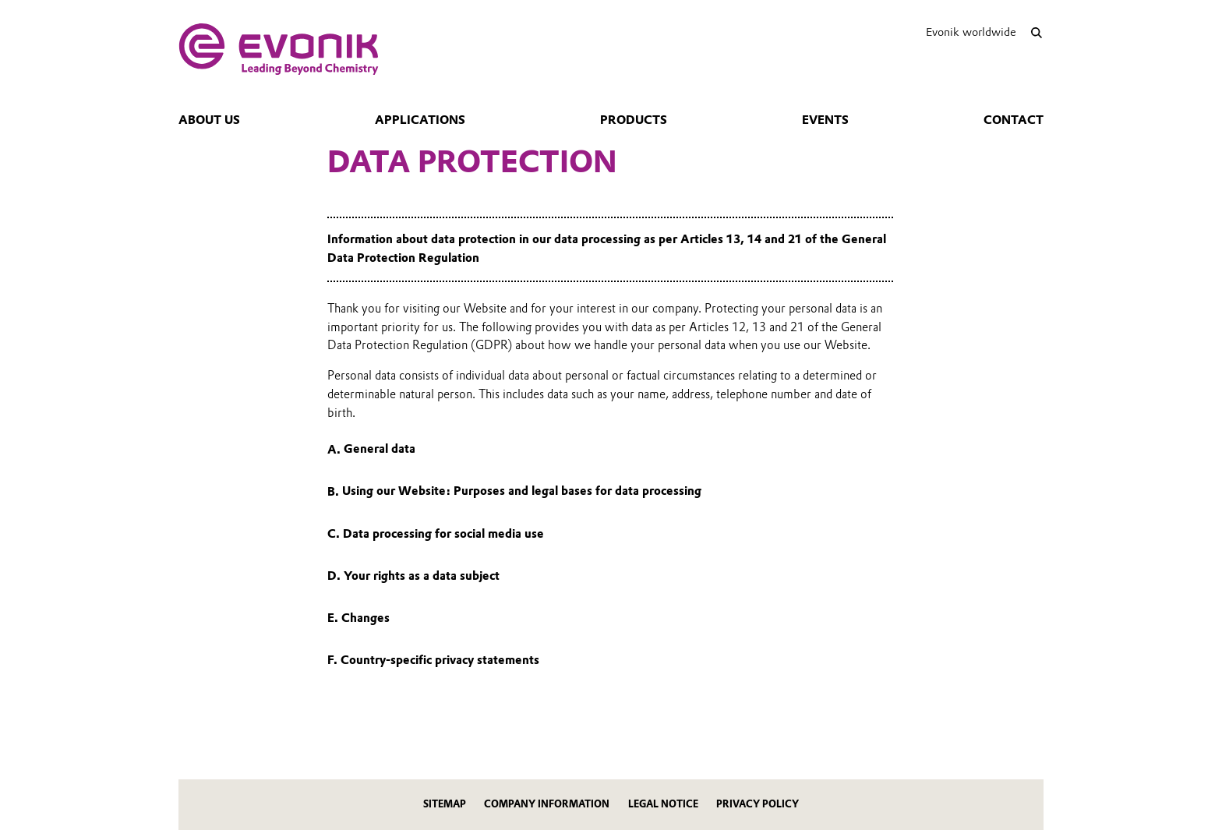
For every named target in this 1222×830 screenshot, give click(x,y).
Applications (420, 120)
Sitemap (444, 804)
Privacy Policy (757, 804)
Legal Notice (663, 804)
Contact (1014, 120)
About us (209, 120)
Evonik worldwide (971, 32)
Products (633, 120)
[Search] (1036, 32)
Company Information (546, 804)
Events (825, 120)
